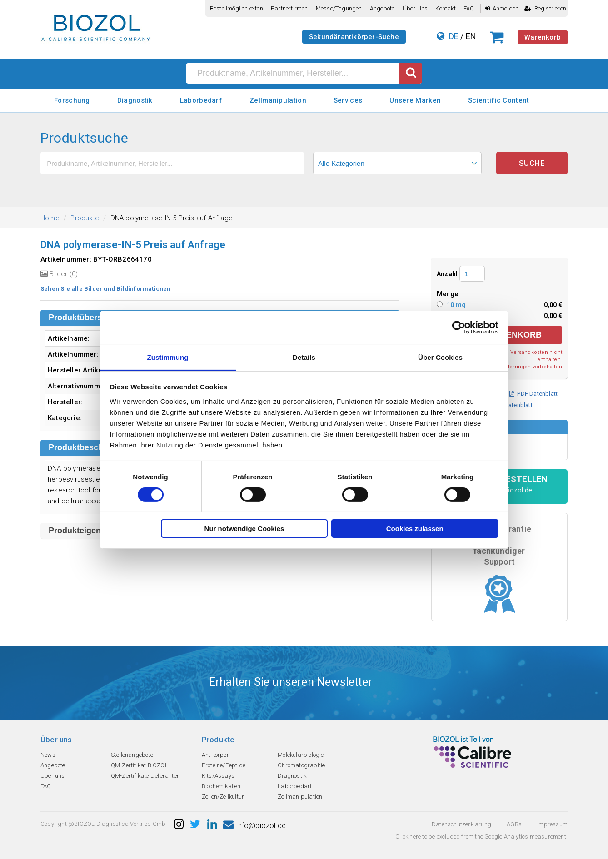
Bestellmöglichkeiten (236, 8)
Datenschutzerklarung (461, 824)
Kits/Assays (218, 775)
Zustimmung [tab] (168, 357)
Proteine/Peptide (223, 765)
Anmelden (502, 8)
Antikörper (215, 754)
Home (50, 218)
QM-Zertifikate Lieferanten (145, 775)
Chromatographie (301, 765)
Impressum (552, 824)
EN (471, 36)
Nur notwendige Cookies (244, 528)
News (47, 754)
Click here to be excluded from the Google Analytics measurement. (481, 836)
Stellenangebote (132, 754)
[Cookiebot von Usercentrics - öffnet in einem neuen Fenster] (458, 327)
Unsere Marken (415, 100)
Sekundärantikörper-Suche (354, 37)
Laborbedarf (201, 100)
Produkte (84, 218)
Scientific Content (498, 100)
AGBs (514, 824)
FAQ (468, 8)
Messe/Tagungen (339, 8)
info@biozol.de (254, 825)
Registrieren (545, 8)
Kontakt (445, 8)
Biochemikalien (221, 786)
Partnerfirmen (289, 8)
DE (453, 36)
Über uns (415, 8)
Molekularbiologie (301, 754)
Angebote (382, 8)
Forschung (72, 100)
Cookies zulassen (415, 528)
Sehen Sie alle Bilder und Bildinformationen (105, 288)
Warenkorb (542, 37)
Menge (447, 294)
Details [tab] (304, 357)
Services (348, 100)
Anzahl (447, 274)
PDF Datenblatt (533, 393)
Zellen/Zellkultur (223, 796)
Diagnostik (135, 100)
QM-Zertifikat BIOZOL (139, 765)
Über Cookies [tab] (440, 357)
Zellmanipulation (277, 100)
